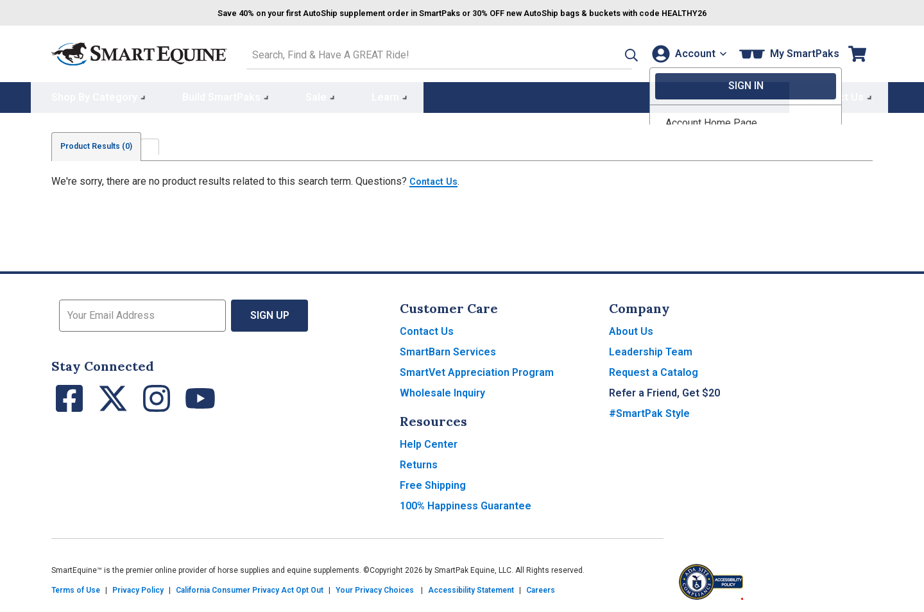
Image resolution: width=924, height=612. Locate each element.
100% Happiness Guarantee (465, 503)
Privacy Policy (138, 587)
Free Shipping (433, 483)
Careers (540, 587)
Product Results (105, 144)
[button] (608, 52)
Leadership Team (650, 349)
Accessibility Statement (471, 587)
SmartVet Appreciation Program (477, 370)
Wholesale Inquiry (442, 390)
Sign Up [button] (269, 313)
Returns (419, 462)
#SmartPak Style (649, 411)
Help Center (429, 442)
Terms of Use (75, 587)
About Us (631, 329)
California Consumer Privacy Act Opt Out (249, 587)
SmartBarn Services (448, 349)
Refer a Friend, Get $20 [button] (664, 390)
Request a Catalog (653, 370)
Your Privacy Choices (375, 587)
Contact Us (436, 179)
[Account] (686, 52)
